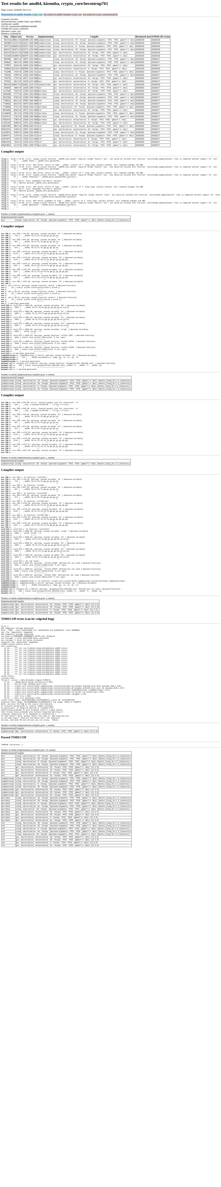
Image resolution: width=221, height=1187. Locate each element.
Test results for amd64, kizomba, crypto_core (62, 14)
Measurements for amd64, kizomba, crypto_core (22, 14)
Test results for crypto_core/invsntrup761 (100, 14)
